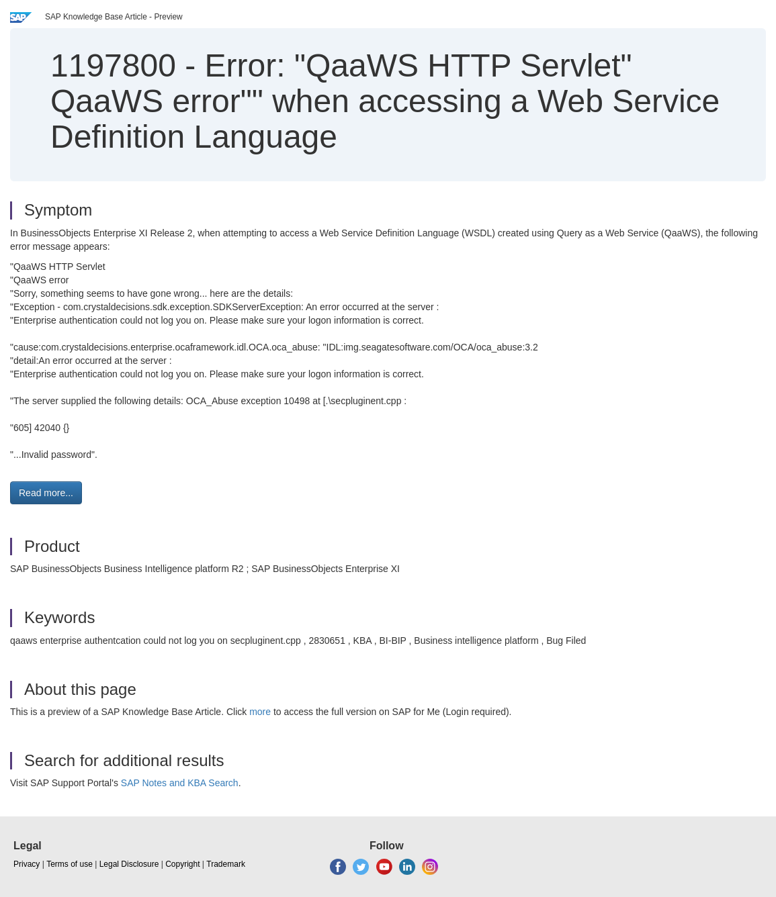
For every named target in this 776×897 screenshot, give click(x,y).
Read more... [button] (46, 492)
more (260, 711)
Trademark (225, 864)
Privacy (26, 864)
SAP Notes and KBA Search (180, 782)
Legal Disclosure (129, 864)
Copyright (182, 864)
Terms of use (69, 864)
